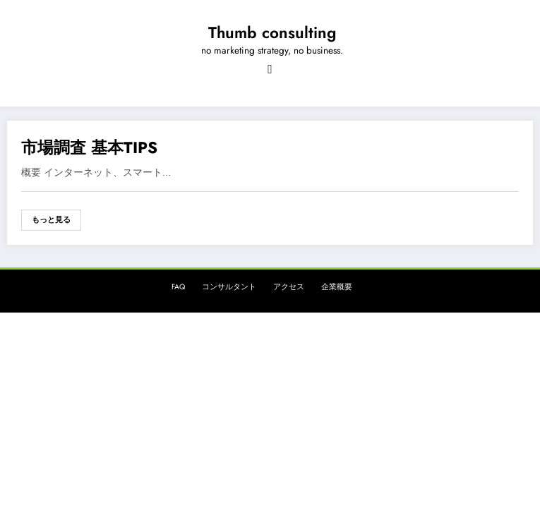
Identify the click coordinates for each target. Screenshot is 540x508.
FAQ (178, 287)
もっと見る (51, 219)
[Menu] (270, 69)
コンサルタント (229, 287)
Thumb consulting (272, 32)
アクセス (288, 287)
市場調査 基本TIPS (89, 148)
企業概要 (336, 287)
